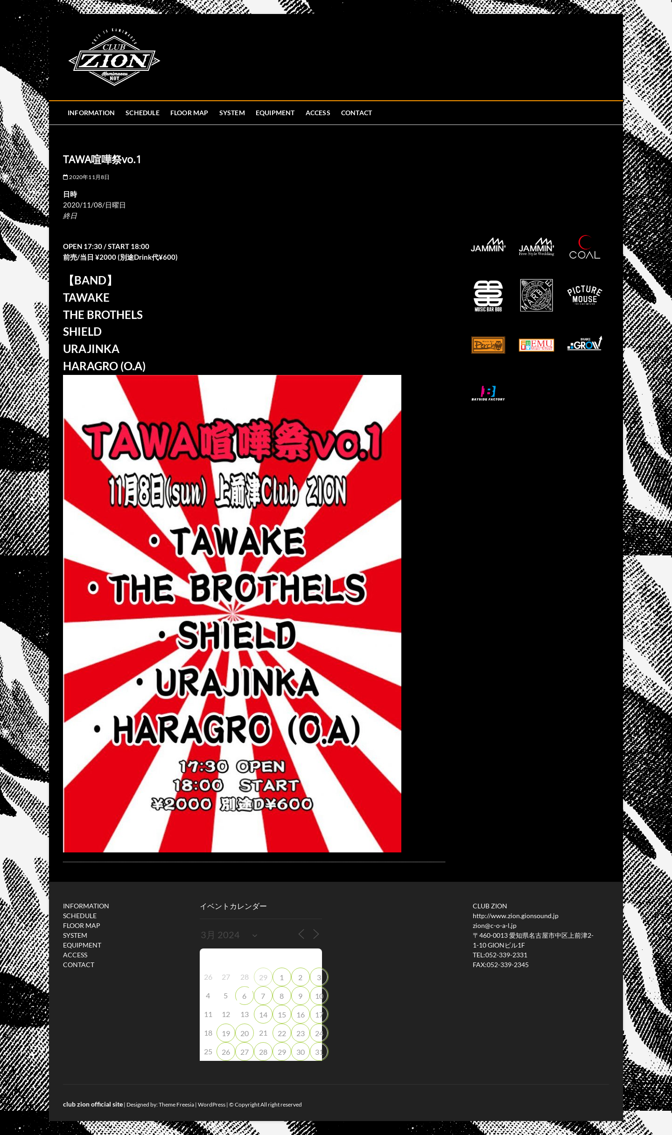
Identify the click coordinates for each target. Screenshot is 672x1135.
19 (226, 1033)
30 (300, 1051)
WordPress (211, 1104)
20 (244, 1033)
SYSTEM (232, 113)
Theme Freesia (176, 1104)
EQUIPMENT (275, 113)
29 (263, 977)
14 (263, 1014)
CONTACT (356, 113)
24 (319, 1033)
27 (244, 1051)
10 (319, 995)
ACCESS (318, 113)
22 (282, 1033)
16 (300, 1014)
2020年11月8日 (86, 176)
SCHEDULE (143, 113)
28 (263, 1051)
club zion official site (93, 1104)
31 (319, 1051)
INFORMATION (91, 113)
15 (282, 1014)
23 (300, 1033)
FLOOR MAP (189, 113)
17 (319, 1014)
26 (226, 1051)
